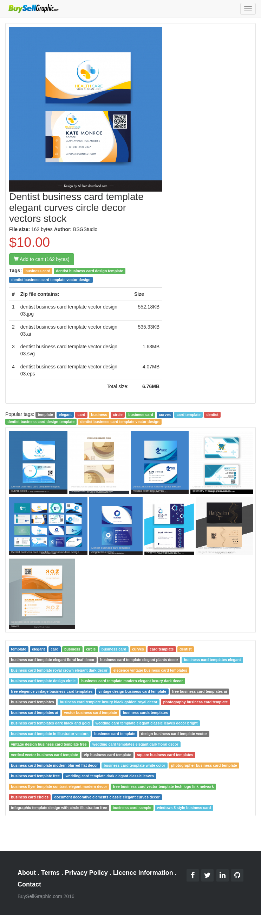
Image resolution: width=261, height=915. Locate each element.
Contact (29, 884)
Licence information (143, 872)
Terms (50, 872)
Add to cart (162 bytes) (42, 259)
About (27, 872)
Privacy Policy (86, 872)
